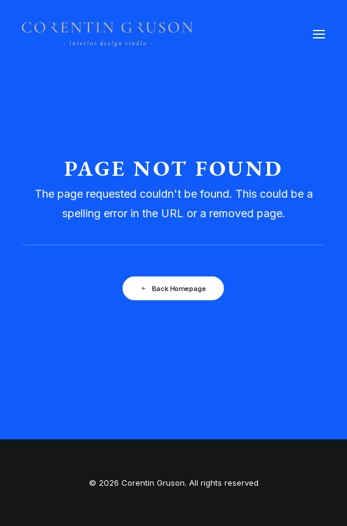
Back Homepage (173, 288)
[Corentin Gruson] (107, 34)
